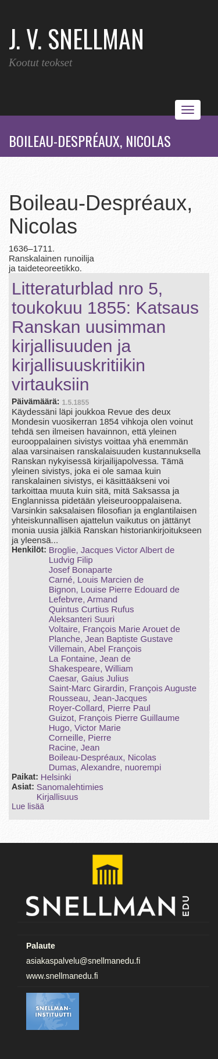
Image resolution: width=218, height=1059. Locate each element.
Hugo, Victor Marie (85, 728)
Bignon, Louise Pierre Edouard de (114, 589)
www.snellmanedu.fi (62, 976)
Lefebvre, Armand (83, 599)
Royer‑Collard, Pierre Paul (100, 708)
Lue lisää (28, 806)
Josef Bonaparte (80, 570)
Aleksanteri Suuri (82, 619)
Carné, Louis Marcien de (96, 579)
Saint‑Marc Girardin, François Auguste (122, 688)
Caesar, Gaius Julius (89, 678)
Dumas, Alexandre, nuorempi (105, 767)
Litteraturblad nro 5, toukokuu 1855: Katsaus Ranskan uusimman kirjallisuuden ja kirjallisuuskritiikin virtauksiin (105, 336)
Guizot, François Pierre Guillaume (114, 718)
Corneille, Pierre (80, 737)
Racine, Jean (74, 747)
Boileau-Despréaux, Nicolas (102, 757)
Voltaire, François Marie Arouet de (114, 629)
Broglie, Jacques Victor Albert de (112, 550)
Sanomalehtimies (70, 787)
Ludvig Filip (71, 560)
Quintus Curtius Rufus (91, 609)
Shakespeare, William (91, 668)
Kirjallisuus (57, 797)
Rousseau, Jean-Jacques (98, 698)
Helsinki (56, 777)
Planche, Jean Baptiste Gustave (111, 639)
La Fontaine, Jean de (90, 658)
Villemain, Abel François (95, 649)
